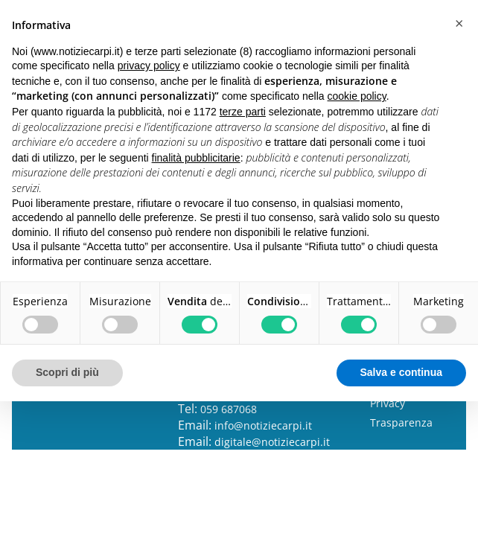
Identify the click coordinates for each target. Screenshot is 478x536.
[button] (459, 24)
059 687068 (228, 409)
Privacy (387, 403)
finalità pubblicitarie (196, 158)
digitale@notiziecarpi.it (272, 442)
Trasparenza (401, 422)
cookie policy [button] (357, 96)
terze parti (243, 112)
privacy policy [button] (149, 65)
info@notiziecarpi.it (263, 425)
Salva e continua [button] (401, 372)
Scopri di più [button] (67, 372)
